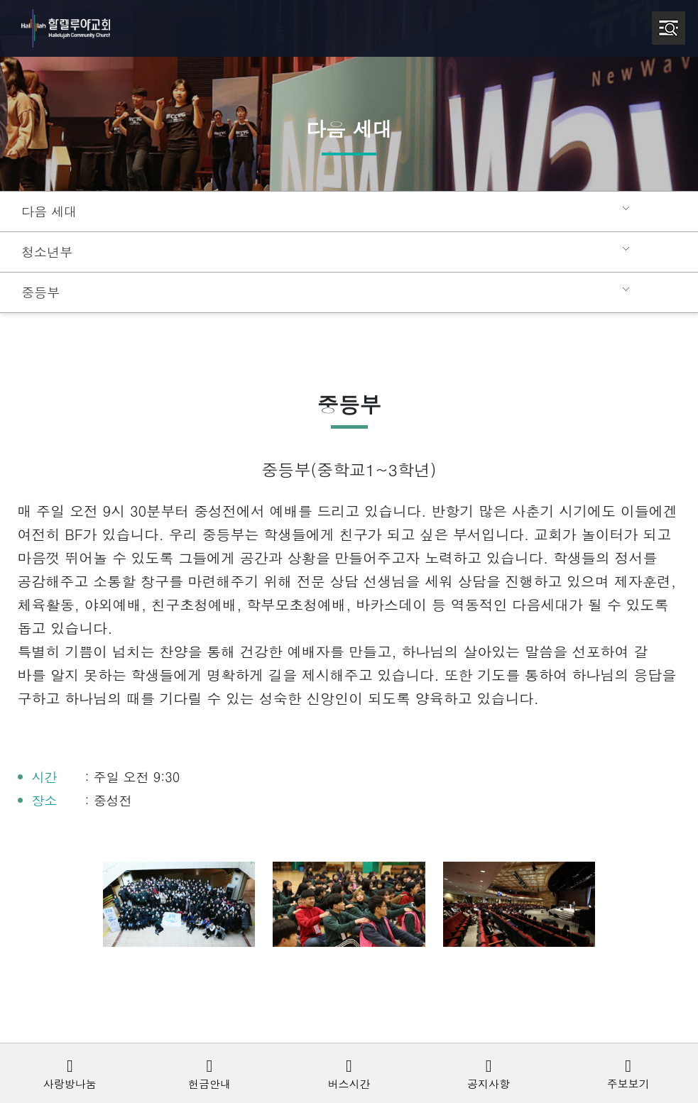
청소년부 (45, 252)
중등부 (39, 292)
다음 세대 (47, 211)
